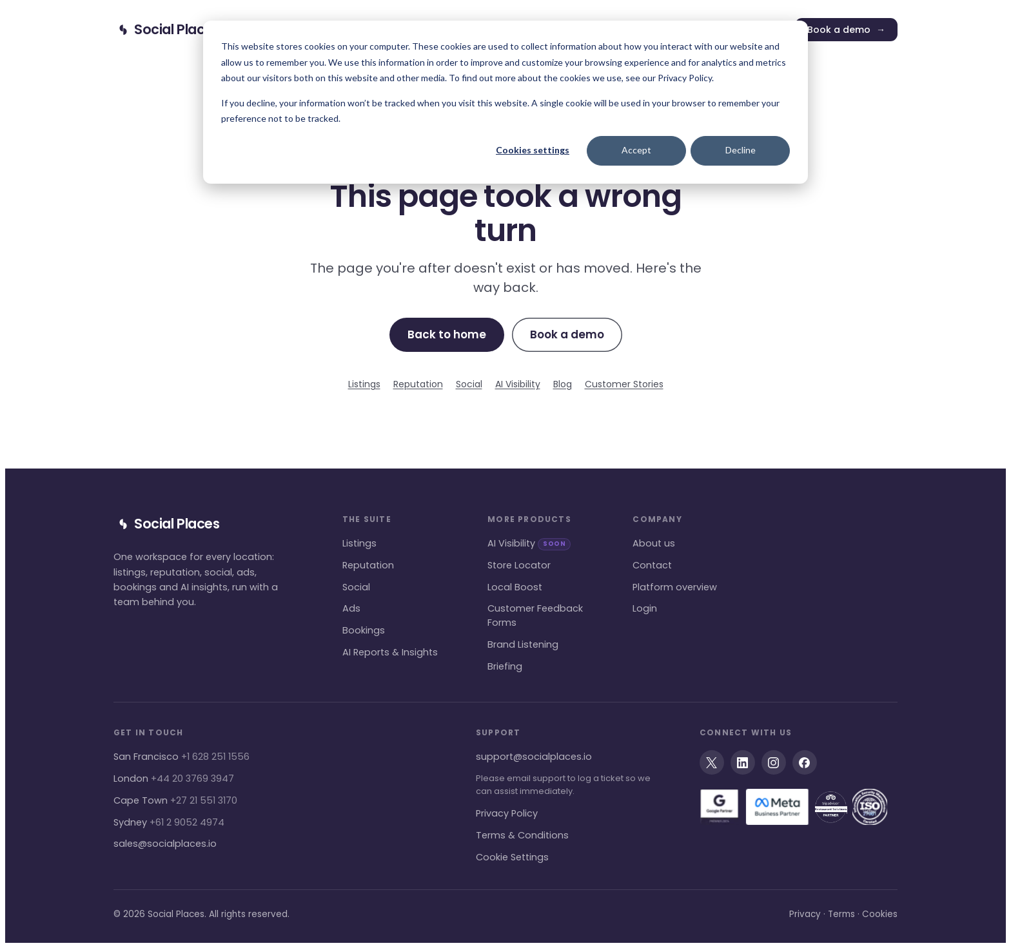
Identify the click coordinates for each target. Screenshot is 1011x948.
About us (654, 543)
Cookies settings (532, 149)
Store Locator (519, 565)
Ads (351, 608)
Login (645, 608)
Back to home (446, 334)
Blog (562, 384)
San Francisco (181, 756)
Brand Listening (522, 644)
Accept (636, 149)
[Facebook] (804, 762)
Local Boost (514, 587)
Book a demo (846, 29)
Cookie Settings (512, 857)
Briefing (504, 666)
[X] (712, 762)
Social (469, 384)
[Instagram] (773, 762)
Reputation (418, 384)
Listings (364, 384)
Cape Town (175, 800)
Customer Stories (624, 384)
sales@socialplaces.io (165, 843)
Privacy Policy (507, 813)
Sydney (168, 822)
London (173, 778)
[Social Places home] (166, 29)
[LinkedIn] (743, 762)
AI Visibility (517, 384)
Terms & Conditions (522, 835)
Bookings (363, 630)
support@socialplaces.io (534, 756)
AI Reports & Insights (390, 652)
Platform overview (675, 587)
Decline (740, 149)
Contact (652, 565)
